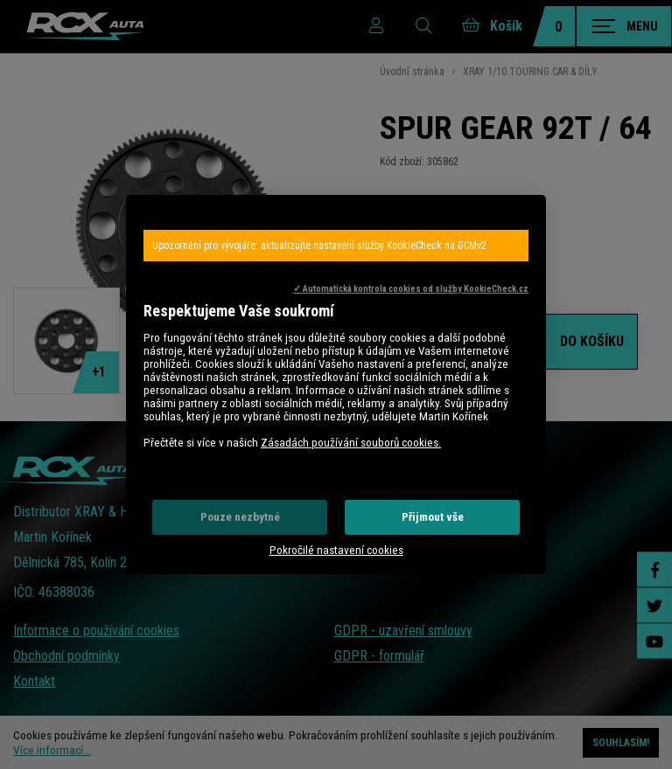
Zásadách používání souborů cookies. (351, 442)
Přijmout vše (433, 516)
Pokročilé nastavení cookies (336, 550)
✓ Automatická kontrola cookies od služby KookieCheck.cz (410, 288)
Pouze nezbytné (240, 516)
